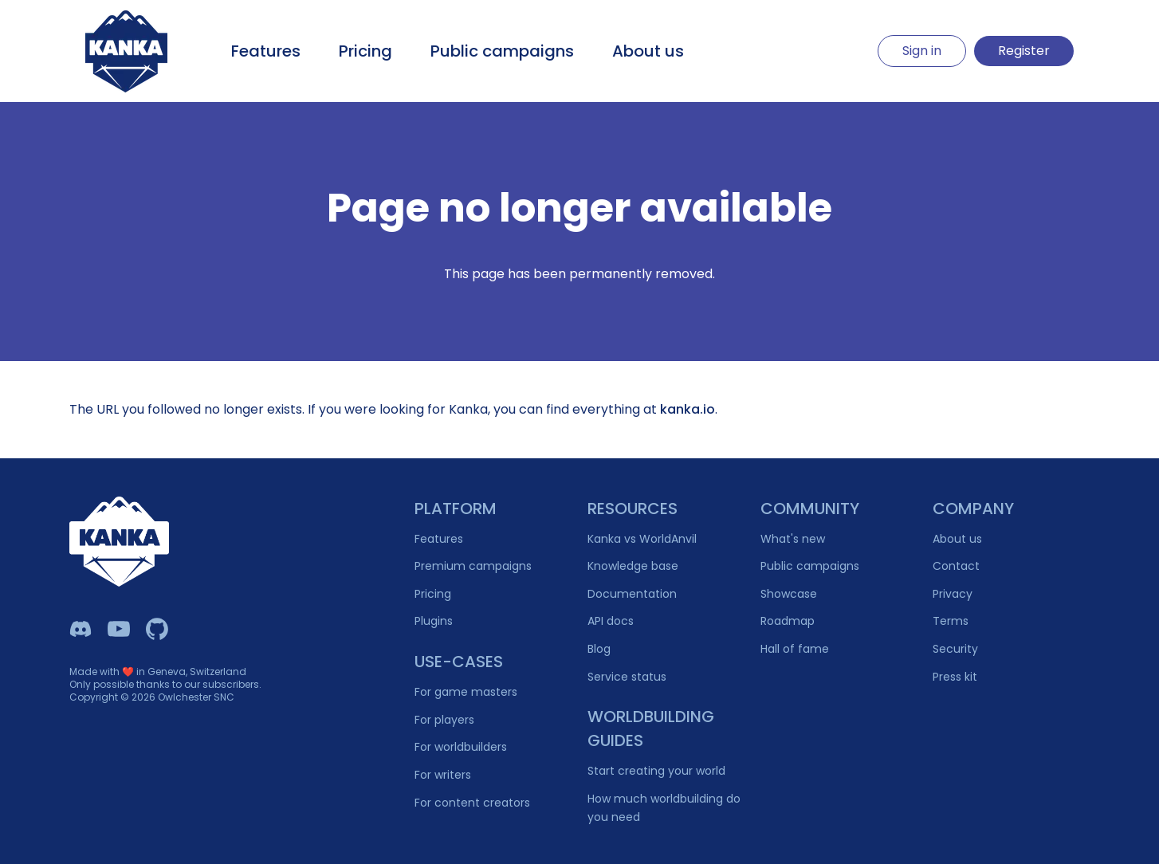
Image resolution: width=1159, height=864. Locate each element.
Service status (626, 677)
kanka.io (687, 409)
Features (266, 51)
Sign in (921, 50)
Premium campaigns (473, 566)
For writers (442, 775)
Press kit (955, 677)
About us (648, 51)
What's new (792, 539)
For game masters (465, 692)
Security (955, 649)
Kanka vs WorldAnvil (642, 539)
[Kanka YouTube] (119, 629)
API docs (610, 621)
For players (444, 720)
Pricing (365, 51)
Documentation (632, 594)
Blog (599, 649)
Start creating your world (656, 771)
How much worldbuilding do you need (664, 808)
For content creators (472, 803)
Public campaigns (502, 51)
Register (1024, 50)
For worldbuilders (460, 747)
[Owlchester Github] (157, 629)
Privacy (952, 594)
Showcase (788, 594)
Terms (950, 621)
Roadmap (787, 621)
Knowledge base (632, 566)
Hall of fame (794, 649)
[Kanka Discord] (80, 629)
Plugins (433, 621)
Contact (956, 566)
